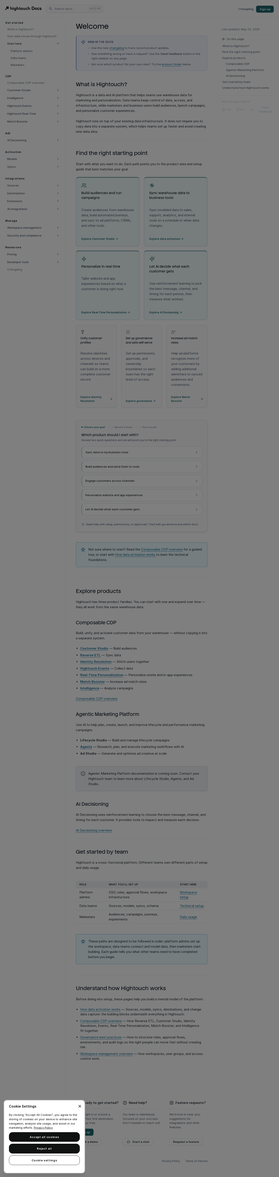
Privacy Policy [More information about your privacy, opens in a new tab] (43, 1127)
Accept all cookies (44, 1137)
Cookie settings (44, 1160)
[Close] (80, 1106)
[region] (44, 1137)
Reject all (44, 1148)
